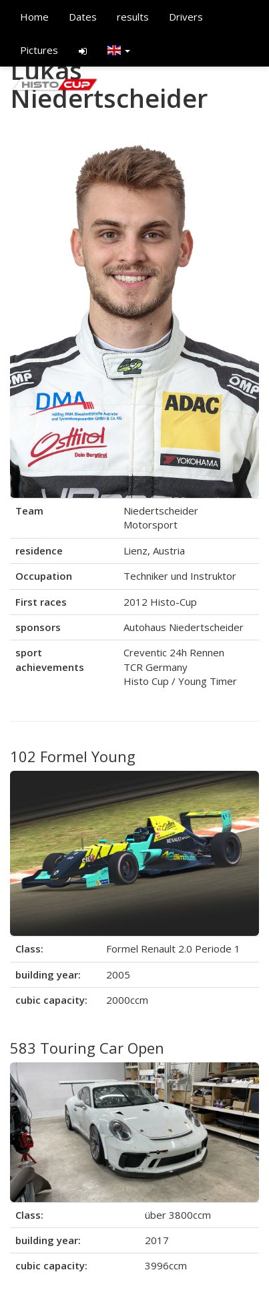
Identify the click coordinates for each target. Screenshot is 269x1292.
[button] (118, 50)
